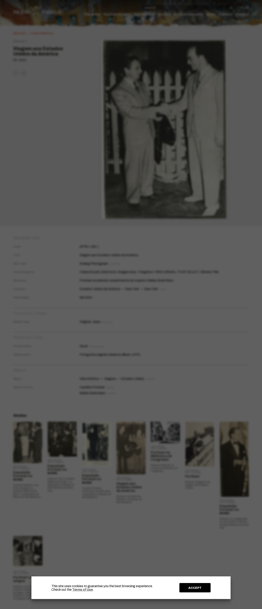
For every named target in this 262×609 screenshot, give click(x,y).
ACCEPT (195, 587)
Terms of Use (82, 589)
